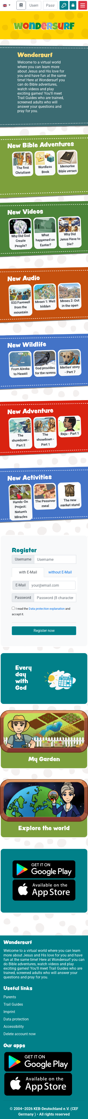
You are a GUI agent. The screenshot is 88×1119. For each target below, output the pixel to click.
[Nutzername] (55, 559)
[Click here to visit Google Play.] (38, 1061)
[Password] (50, 5)
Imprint (9, 1012)
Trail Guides (13, 1004)
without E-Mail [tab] (60, 572)
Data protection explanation (47, 608)
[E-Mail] (51, 585)
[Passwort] (55, 597)
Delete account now (19, 1034)
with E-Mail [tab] (28, 572)
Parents (9, 997)
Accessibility (13, 1026)
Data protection (16, 1019)
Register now (44, 630)
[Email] (33, 5)
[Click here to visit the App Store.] (38, 1084)
